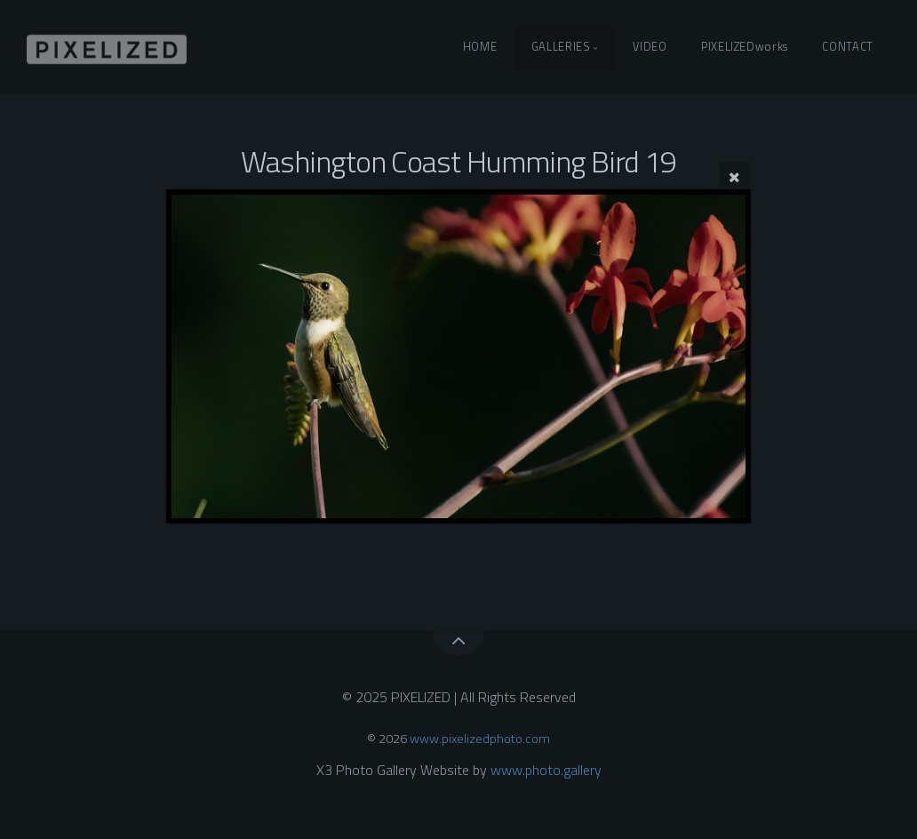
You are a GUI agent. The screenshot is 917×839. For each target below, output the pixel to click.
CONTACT (847, 46)
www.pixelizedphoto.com (480, 738)
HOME (480, 46)
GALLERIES (561, 46)
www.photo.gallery (546, 769)
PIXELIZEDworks (744, 46)
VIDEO (649, 46)
